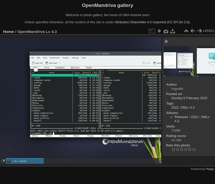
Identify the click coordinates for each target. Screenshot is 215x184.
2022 (174, 107)
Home (8, 31)
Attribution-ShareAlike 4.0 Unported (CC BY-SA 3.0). (152, 22)
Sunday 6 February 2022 (189, 98)
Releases (181, 117)
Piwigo (210, 168)
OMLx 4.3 (187, 107)
